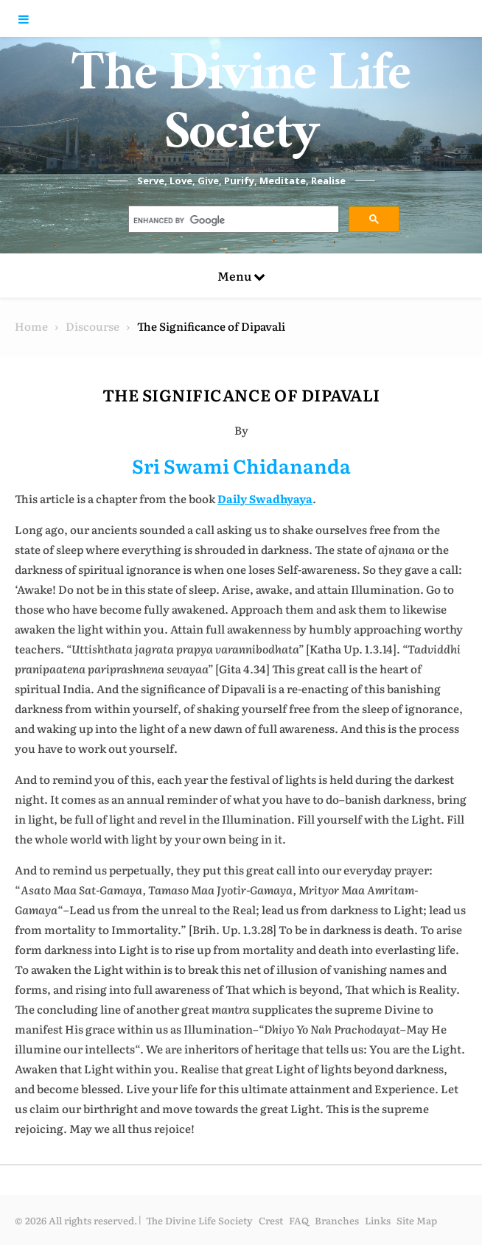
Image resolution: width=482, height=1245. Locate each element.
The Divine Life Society (241, 110)
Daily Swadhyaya (264, 498)
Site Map (417, 1220)
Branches (337, 1220)
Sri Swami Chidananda (241, 465)
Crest (271, 1220)
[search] (232, 221)
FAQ (299, 1220)
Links (378, 1220)
